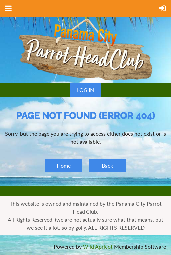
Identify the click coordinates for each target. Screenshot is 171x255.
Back (107, 165)
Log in (85, 90)
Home (64, 165)
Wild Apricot (98, 246)
